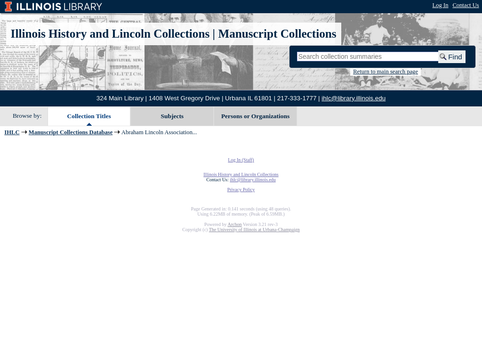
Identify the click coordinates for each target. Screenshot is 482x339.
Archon (234, 224)
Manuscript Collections (277, 33)
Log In (441, 5)
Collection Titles (89, 116)
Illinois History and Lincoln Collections (110, 33)
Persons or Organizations (255, 116)
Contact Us (465, 5)
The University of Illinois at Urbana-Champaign (254, 229)
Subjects (172, 116)
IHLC (11, 132)
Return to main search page (385, 71)
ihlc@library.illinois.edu (353, 98)
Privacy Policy (241, 189)
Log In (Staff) (241, 159)
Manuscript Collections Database (70, 132)
